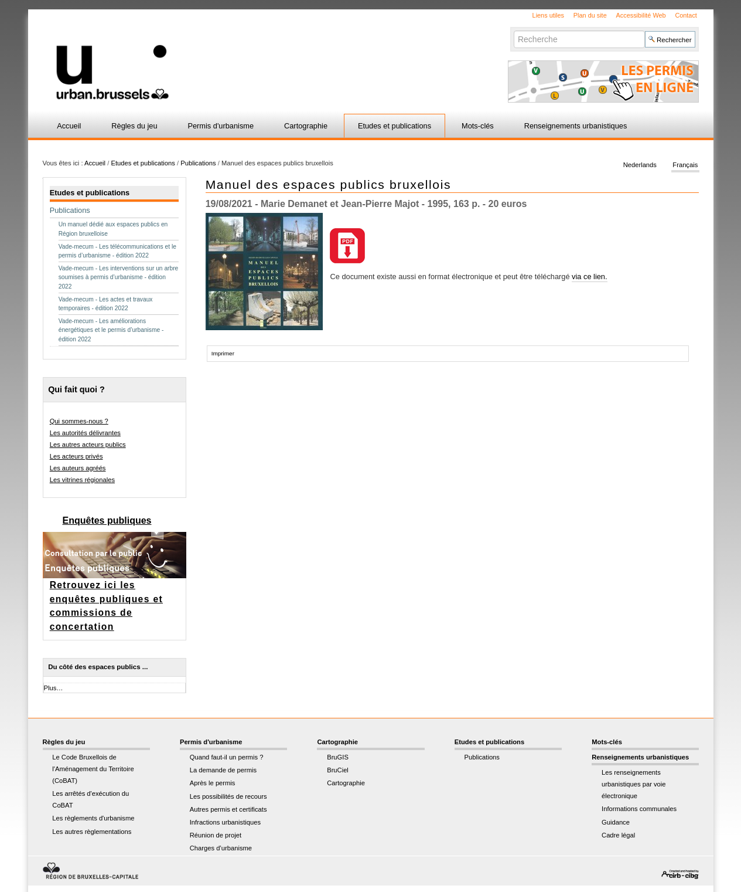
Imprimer (222, 353)
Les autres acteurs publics (88, 444)
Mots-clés (478, 125)
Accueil (69, 125)
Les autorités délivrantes (85, 432)
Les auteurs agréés (78, 468)
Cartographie (305, 125)
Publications (198, 163)
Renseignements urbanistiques (575, 125)
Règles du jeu (134, 125)
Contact (685, 15)
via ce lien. (589, 276)
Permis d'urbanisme (220, 125)
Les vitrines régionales (82, 479)
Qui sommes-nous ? (79, 421)
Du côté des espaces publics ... (98, 666)
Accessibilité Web (641, 15)
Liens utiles (548, 15)
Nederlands (640, 165)
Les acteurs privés (76, 456)
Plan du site (590, 15)
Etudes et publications (394, 125)
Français (685, 165)
